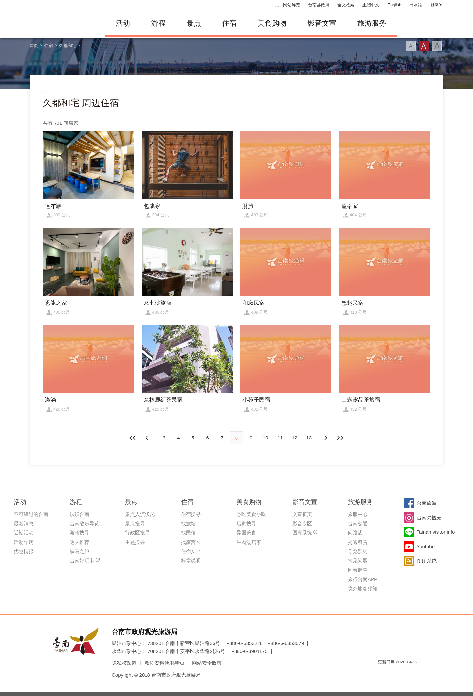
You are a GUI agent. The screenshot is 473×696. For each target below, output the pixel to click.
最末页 (340, 437)
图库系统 (302, 532)
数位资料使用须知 (164, 663)
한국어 (436, 4)
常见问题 (358, 560)
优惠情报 (24, 551)
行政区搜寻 (137, 532)
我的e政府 (383, 674)
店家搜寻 (246, 523)
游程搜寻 (79, 532)
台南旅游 (427, 503)
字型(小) (411, 46)
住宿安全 (191, 551)
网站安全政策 (207, 663)
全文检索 (345, 4)
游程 (158, 23)
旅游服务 (371, 23)
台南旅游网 (62, 23)
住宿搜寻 (191, 514)
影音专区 (302, 523)
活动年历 (24, 542)
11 (280, 437)
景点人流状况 (140, 514)
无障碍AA (406, 674)
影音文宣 (321, 23)
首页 (34, 45)
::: (277, 5)
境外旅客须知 (362, 588)
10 (265, 437)
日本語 (415, 4)
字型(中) (424, 46)
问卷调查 (358, 570)
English (394, 4)
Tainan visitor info (436, 532)
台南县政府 (318, 4)
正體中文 (370, 4)
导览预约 (358, 551)
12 (294, 437)
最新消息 (24, 523)
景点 (194, 23)
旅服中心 (358, 514)
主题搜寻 (135, 542)
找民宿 (188, 532)
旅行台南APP (362, 579)
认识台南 (79, 514)
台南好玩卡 (82, 560)
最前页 (133, 437)
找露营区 (191, 542)
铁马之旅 (79, 551)
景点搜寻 (135, 523)
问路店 (355, 532)
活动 (123, 23)
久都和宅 (67, 45)
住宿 (229, 23)
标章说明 (191, 560)
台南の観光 (429, 517)
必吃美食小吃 (251, 514)
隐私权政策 (124, 663)
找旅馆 (188, 523)
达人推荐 (79, 542)
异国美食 (246, 532)
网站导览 (291, 4)
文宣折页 (302, 514)
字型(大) (437, 46)
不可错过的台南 (31, 514)
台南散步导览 (84, 523)
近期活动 (24, 532)
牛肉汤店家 (248, 542)
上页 (325, 437)
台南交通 (358, 523)
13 (309, 437)
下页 (147, 437)
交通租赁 (358, 542)
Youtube (426, 546)
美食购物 (272, 23)
